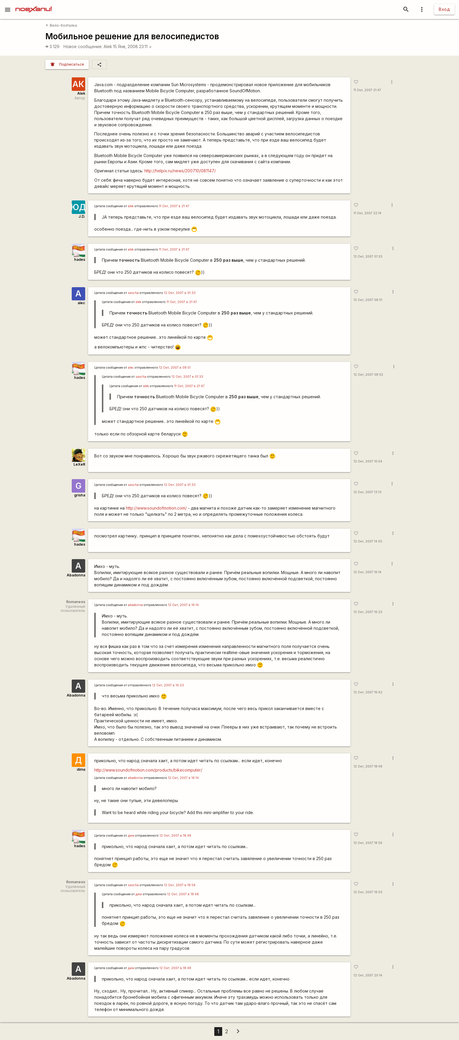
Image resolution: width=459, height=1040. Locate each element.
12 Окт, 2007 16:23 (368, 612)
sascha (133, 293)
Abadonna (76, 575)
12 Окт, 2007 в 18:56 (180, 885)
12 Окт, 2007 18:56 (368, 843)
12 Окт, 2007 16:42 (368, 692)
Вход (444, 9)
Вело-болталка (61, 25)
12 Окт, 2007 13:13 (367, 492)
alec (81, 303)
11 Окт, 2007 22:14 (367, 213)
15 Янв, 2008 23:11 (132, 46)
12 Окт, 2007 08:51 (368, 300)
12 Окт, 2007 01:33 (368, 256)
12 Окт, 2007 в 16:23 (168, 685)
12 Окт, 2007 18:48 (368, 766)
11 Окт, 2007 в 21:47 (174, 206)
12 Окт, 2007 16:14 (367, 572)
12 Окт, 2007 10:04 (368, 461)
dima (81, 769)
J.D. (81, 216)
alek (131, 206)
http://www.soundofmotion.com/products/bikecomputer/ (148, 769)
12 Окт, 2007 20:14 (368, 975)
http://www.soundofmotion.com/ (156, 507)
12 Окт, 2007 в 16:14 (183, 605)
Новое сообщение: (83, 46)
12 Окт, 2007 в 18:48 (175, 836)
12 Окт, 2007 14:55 (368, 541)
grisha (79, 495)
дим (131, 836)
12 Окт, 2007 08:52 (368, 375)
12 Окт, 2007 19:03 (368, 892)
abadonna (135, 605)
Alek (108, 46)
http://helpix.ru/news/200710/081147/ (180, 170)
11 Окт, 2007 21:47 (367, 90)
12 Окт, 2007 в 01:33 (180, 293)
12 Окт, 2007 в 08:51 (175, 368)
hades (79, 259)
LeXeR (79, 464)
